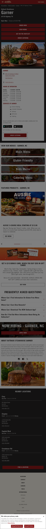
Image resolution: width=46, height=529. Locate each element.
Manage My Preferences (17, 526)
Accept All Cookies (29, 526)
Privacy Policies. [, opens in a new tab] (11, 523)
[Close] (43, 516)
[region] (23, 521)
